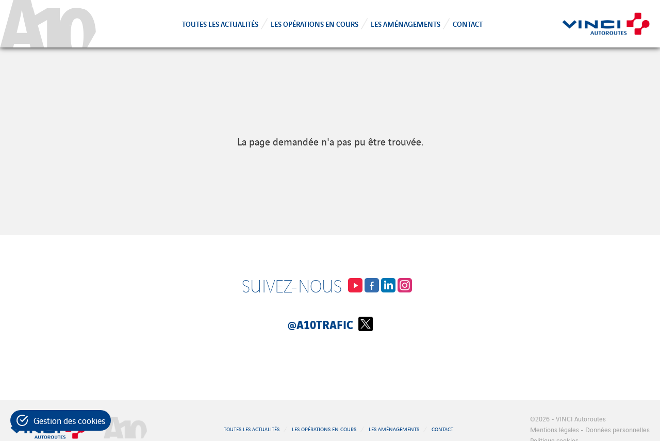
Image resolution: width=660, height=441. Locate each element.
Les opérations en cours (314, 23)
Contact (468, 23)
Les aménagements (405, 23)
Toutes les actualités (220, 23)
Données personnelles (617, 429)
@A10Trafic (330, 324)
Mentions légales (554, 429)
